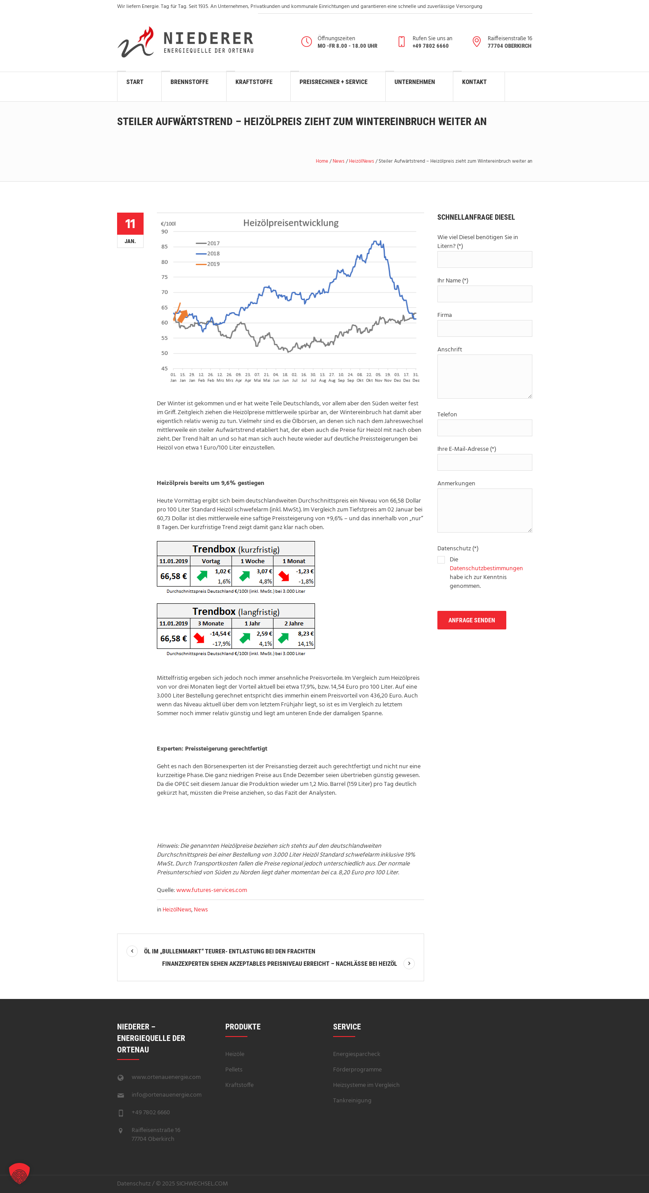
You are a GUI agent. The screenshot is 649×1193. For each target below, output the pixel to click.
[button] (19, 1173)
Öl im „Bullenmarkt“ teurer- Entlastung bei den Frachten (229, 951)
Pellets (234, 1070)
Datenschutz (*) (484, 568)
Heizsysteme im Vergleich (366, 1085)
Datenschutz (134, 1184)
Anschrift (484, 373)
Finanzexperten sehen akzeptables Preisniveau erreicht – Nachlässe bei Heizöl (279, 963)
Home (322, 161)
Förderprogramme (357, 1070)
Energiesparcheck (356, 1054)
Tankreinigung (352, 1101)
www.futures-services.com (211, 890)
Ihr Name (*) (484, 289)
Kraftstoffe (239, 1085)
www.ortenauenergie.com (166, 1077)
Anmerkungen (484, 507)
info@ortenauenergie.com (166, 1095)
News (339, 161)
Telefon (484, 423)
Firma (484, 323)
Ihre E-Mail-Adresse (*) (484, 457)
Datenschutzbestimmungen (486, 569)
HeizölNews (361, 161)
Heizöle (234, 1054)
